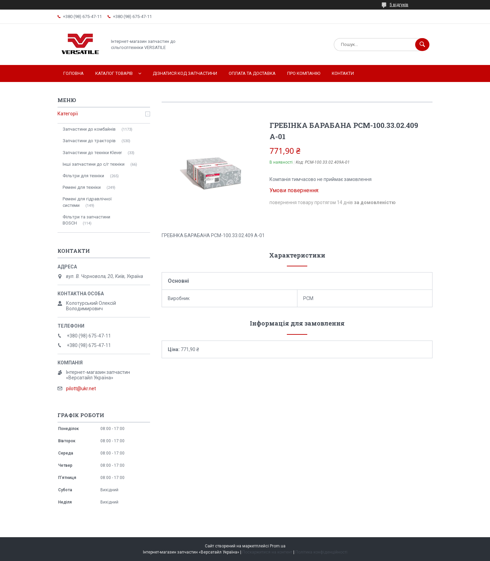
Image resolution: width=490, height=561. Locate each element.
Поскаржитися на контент (267, 552)
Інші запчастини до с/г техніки (94, 164)
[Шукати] (422, 44)
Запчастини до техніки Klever (92, 152)
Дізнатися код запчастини (185, 73)
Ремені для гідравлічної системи (87, 202)
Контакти (343, 73)
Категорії (68, 113)
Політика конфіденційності (321, 552)
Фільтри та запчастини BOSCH (86, 220)
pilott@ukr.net (81, 388)
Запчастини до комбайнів (89, 129)
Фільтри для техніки (83, 175)
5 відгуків (399, 4)
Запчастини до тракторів (89, 140)
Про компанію (303, 73)
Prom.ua (277, 546)
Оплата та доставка (252, 73)
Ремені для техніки (82, 187)
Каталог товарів (114, 73)
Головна (73, 73)
